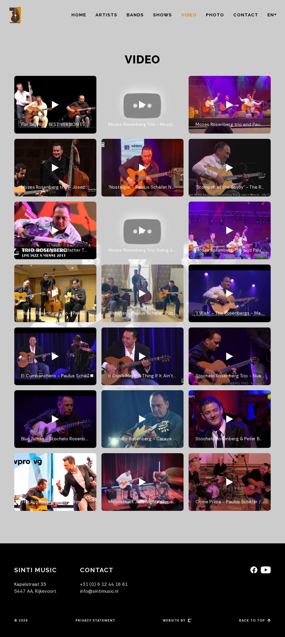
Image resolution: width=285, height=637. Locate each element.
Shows (162, 14)
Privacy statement (95, 620)
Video (189, 14)
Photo (215, 14)
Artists (106, 14)
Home (78, 14)
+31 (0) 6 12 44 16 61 (104, 584)
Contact (245, 14)
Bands (135, 14)
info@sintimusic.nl (99, 591)
